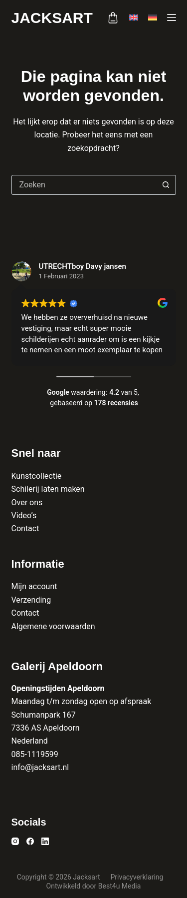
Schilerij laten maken (48, 489)
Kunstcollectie (36, 476)
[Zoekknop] (166, 184)
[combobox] (84, 185)
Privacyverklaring (137, 877)
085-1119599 (34, 754)
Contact (25, 528)
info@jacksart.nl (40, 767)
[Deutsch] (152, 17)
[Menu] (171, 17)
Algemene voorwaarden (53, 626)
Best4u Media (119, 886)
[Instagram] (15, 841)
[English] (133, 17)
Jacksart (52, 17)
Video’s (24, 515)
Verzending (31, 600)
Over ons (27, 502)
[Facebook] (30, 841)
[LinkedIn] (45, 841)
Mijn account (34, 586)
